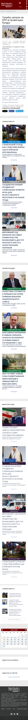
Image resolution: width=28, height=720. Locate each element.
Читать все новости (14, 619)
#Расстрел (22, 41)
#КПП (9, 42)
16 (25, 639)
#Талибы (16, 41)
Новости (3, 11)
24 (4, 644)
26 (11, 644)
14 (18, 639)
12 (11, 639)
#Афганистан (6, 44)
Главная (3, 708)
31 (4, 646)
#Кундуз (22, 42)
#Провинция (15, 42)
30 (25, 644)
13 (14, 639)
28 (18, 644)
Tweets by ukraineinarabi (14, 677)
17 (4, 641)
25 (7, 644)
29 (22, 644)
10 (4, 639)
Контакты (9, 708)
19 (11, 641)
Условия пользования (22, 708)
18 (7, 641)
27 (14, 644)
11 (7, 639)
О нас (14, 708)
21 (18, 641)
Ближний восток (11, 11)
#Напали (5, 42)
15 (22, 639)
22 (22, 641)
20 (14, 641)
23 (25, 641)
